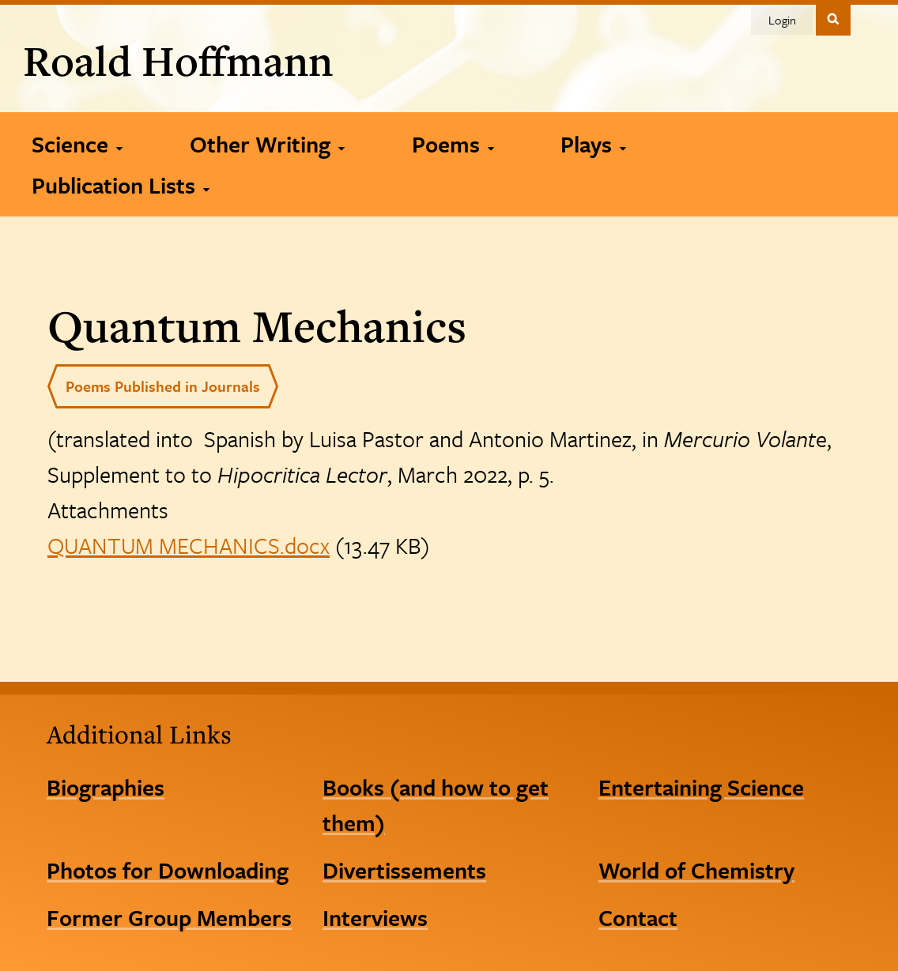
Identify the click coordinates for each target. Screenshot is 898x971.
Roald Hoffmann (178, 60)
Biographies (105, 787)
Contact (637, 917)
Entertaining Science (701, 787)
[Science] (77, 143)
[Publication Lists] (120, 184)
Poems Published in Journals (163, 386)
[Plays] (593, 143)
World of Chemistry (696, 870)
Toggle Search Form (833, 19)
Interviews (375, 917)
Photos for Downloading (168, 870)
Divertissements (404, 870)
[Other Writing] (267, 143)
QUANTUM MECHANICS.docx (188, 545)
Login (782, 19)
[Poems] (452, 143)
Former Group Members (169, 917)
